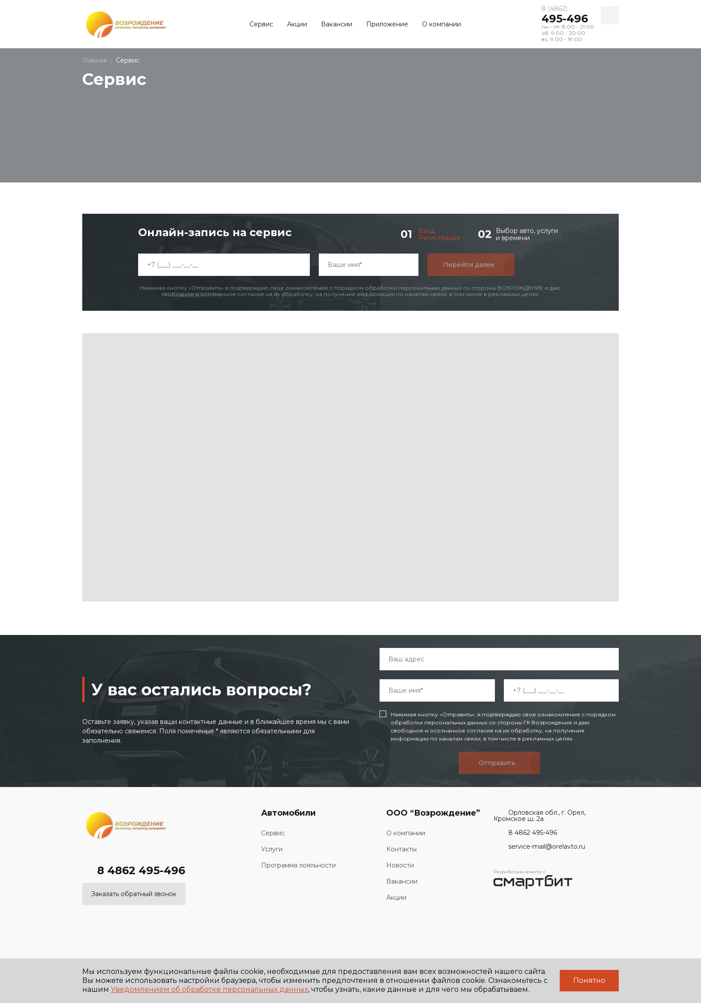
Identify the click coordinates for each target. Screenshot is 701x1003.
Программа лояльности (298, 865)
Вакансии (336, 24)
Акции (297, 24)
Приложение (387, 24)
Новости (400, 865)
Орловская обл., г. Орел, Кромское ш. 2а (540, 815)
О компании (441, 24)
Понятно (589, 980)
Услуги (272, 849)
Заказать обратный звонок (134, 894)
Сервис (261, 24)
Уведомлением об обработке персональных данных (209, 989)
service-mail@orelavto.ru (539, 846)
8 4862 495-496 (133, 870)
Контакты (401, 849)
